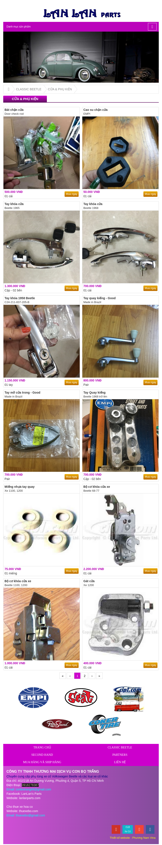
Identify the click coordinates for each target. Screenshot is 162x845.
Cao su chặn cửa (95, 109)
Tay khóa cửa (14, 204)
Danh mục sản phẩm (18, 26)
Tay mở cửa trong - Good (22, 392)
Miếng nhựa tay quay (20, 486)
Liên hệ (120, 762)
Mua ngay (71, 193)
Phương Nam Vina (144, 837)
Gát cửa (89, 581)
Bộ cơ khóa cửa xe (96, 486)
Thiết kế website (120, 837)
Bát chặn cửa (14, 109)
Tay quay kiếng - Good (99, 298)
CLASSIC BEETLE (28, 89)
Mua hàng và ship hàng (42, 762)
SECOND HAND (42, 754)
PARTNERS (119, 754)
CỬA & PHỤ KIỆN (60, 89)
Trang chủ (42, 747)
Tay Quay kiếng (94, 392)
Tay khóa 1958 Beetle (20, 298)
